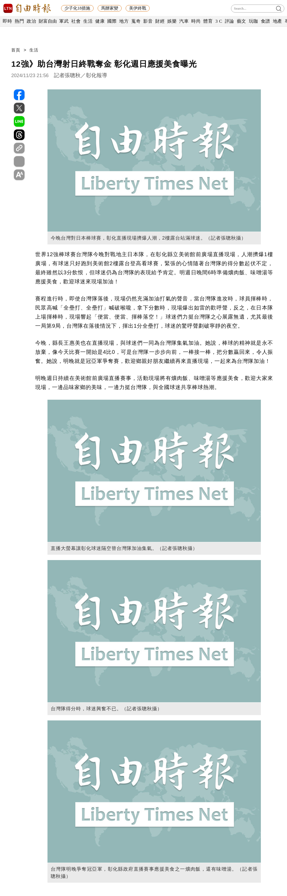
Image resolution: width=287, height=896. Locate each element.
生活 (88, 21)
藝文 (241, 21)
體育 (208, 21)
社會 (76, 21)
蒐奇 (136, 21)
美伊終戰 (137, 8)
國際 (112, 21)
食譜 (265, 21)
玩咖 (253, 21)
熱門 (19, 21)
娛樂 (172, 21)
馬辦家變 (109, 8)
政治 (31, 21)
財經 (160, 21)
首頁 (15, 50)
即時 (7, 21)
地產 (277, 21)
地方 (124, 21)
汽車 (184, 21)
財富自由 (48, 21)
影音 (148, 21)
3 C (218, 21)
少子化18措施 (77, 8)
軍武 (64, 21)
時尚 (196, 21)
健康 (100, 21)
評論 (229, 21)
